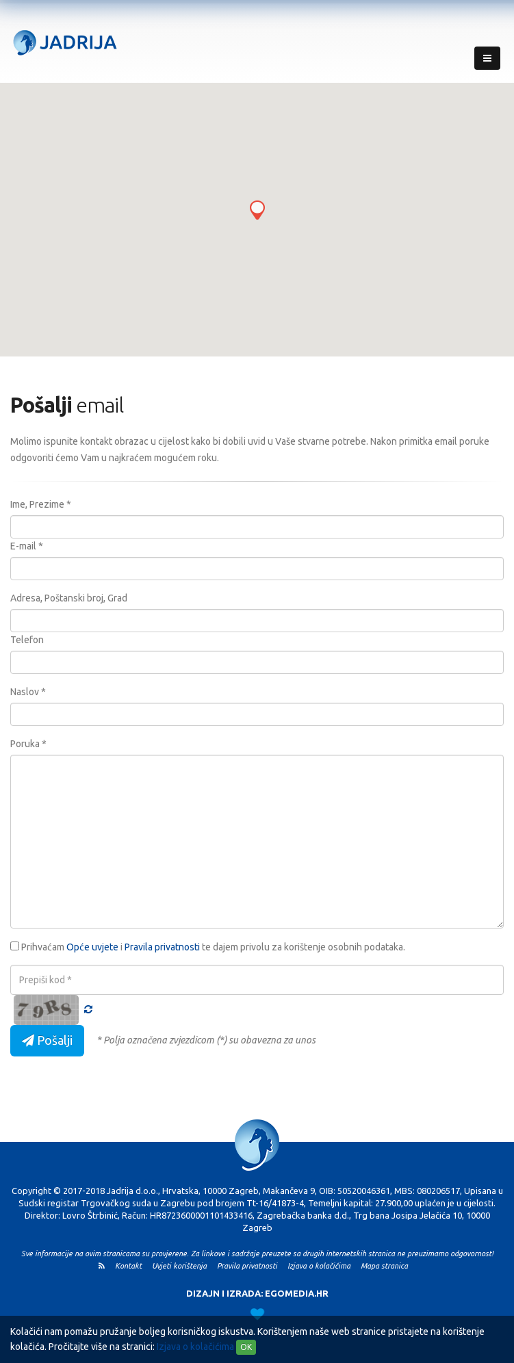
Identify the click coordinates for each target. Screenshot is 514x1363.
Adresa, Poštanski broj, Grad (68, 598)
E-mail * (26, 546)
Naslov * (28, 691)
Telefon (27, 639)
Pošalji (47, 1040)
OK (246, 1346)
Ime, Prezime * (40, 504)
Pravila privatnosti (162, 947)
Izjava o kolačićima (195, 1346)
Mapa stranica (388, 1266)
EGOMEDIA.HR (297, 1293)
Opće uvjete (92, 947)
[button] (257, 210)
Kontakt (132, 1266)
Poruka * (28, 743)
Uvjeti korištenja (183, 1266)
